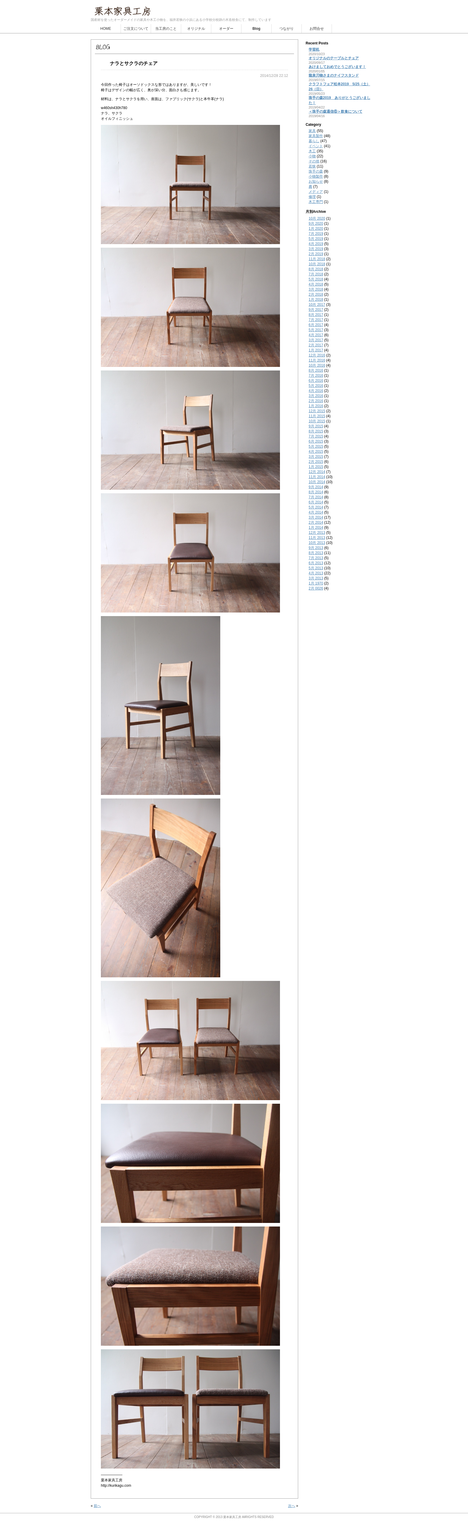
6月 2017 (316, 325)
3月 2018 (316, 289)
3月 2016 (316, 396)
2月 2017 (316, 345)
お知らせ (316, 181)
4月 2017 (316, 335)
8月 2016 (316, 370)
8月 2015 (316, 431)
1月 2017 (316, 350)
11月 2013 (317, 538)
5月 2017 (316, 330)
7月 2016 (316, 375)
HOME (105, 29)
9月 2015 (316, 426)
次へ (291, 1506)
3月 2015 (316, 457)
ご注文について (135, 29)
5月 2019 (316, 239)
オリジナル (196, 29)
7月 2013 (316, 558)
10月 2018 (317, 264)
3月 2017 (316, 340)
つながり (286, 29)
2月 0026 (316, 588)
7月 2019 (316, 234)
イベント (316, 146)
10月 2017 (317, 305)
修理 (312, 197)
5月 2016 (316, 386)
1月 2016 (316, 406)
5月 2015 (316, 446)
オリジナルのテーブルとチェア (334, 58)
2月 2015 (316, 462)
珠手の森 (316, 171)
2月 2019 (316, 254)
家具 (312, 131)
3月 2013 (316, 578)
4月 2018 (316, 284)
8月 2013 (316, 553)
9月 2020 (316, 223)
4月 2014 (316, 512)
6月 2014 (316, 502)
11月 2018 (317, 259)
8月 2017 (316, 315)
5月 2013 (316, 568)
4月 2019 (316, 244)
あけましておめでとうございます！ (337, 67)
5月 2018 (316, 279)
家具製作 (316, 136)
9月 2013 (316, 548)
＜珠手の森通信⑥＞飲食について (335, 111)
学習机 (314, 49)
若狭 (312, 166)
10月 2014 (317, 482)
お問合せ (317, 29)
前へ (97, 1506)
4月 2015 (316, 451)
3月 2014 (316, 517)
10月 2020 (317, 218)
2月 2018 (316, 294)
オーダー (226, 29)
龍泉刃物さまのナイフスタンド (334, 75)
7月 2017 (316, 320)
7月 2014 (316, 497)
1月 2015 (316, 467)
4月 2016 (316, 391)
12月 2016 (317, 355)
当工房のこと (166, 29)
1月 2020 (316, 229)
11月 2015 (317, 416)
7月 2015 (316, 436)
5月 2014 (316, 507)
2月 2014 (316, 522)
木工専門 (316, 202)
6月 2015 (316, 441)
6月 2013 (316, 563)
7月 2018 (316, 274)
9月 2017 (316, 310)
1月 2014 (316, 527)
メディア (316, 192)
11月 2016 (317, 360)
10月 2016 (317, 365)
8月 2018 (316, 269)
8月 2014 (316, 492)
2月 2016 (316, 401)
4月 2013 (316, 573)
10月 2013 (317, 543)
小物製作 (316, 176)
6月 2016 (316, 381)
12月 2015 (317, 411)
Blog (257, 29)
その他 (314, 161)
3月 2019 (316, 249)
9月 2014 (316, 487)
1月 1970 (316, 583)
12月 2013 (317, 533)
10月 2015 (317, 421)
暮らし (314, 141)
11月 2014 (317, 477)
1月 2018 (316, 299)
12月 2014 (317, 472)
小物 (312, 156)
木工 (312, 151)
